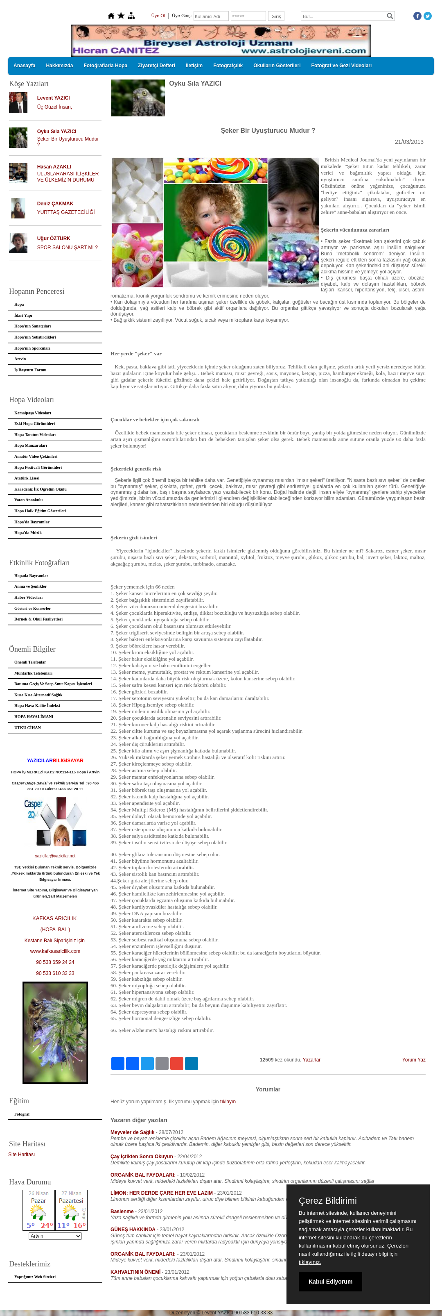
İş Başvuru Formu (30, 370)
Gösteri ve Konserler (32, 608)
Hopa (19, 304)
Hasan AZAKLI (54, 167)
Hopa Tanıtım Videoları (35, 434)
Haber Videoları (28, 597)
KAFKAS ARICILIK (55, 918)
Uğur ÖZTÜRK (53, 238)
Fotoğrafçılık (228, 65)
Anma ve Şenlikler (30, 586)
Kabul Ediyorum (330, 1281)
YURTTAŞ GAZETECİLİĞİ (66, 212)
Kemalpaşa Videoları (32, 413)
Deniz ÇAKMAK (55, 204)
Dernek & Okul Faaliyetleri (38, 619)
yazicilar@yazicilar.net (55, 856)
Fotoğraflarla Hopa (105, 65)
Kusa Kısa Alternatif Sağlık (38, 695)
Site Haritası (21, 1154)
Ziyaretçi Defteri (156, 65)
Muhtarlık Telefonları (33, 673)
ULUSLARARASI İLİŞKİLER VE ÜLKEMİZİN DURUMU (68, 177)
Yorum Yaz (414, 1060)
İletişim (194, 65)
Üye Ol (158, 15)
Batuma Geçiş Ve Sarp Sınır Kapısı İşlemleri (53, 684)
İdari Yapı (23, 315)
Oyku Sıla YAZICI (57, 131)
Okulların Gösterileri (276, 65)
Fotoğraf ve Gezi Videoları (341, 65)
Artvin (20, 359)
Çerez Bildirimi (328, 1201)
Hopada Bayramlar (31, 575)
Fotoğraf (21, 1114)
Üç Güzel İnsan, (54, 107)
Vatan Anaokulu (28, 500)
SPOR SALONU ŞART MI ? (67, 247)
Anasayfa (24, 65)
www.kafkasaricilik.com (55, 951)
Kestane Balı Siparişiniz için (55, 940)
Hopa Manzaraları (30, 445)
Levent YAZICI (53, 98)
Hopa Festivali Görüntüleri (38, 467)
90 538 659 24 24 (55, 962)
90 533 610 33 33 (55, 973)
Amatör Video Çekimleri (35, 456)
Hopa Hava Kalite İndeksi (37, 705)
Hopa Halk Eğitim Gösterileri (40, 511)
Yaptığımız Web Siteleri (35, 1277)
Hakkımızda (59, 65)
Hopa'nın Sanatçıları (32, 326)
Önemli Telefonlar (30, 662)
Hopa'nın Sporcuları (32, 348)
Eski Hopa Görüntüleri (34, 423)
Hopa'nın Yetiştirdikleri (35, 337)
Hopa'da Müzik (28, 532)
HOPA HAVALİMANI (33, 716)
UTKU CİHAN (27, 727)
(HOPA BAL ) (55, 929)
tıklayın (228, 1102)
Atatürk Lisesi (26, 478)
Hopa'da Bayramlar (32, 522)
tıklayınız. (310, 1262)
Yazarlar (312, 1060)
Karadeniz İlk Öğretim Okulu (40, 489)
